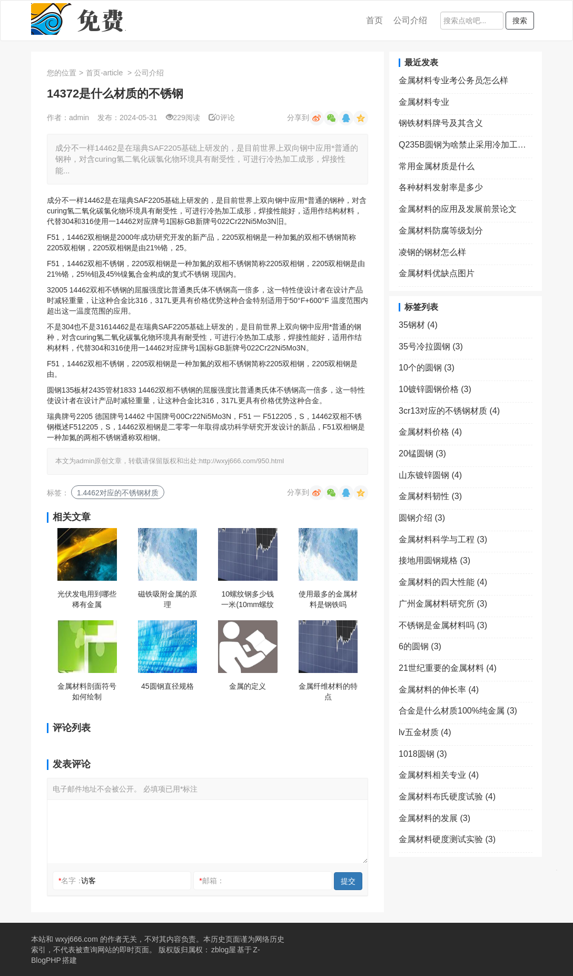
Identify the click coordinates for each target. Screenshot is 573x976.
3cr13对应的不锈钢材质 (449, 410)
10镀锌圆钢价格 (435, 389)
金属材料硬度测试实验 (447, 839)
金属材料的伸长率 (439, 689)
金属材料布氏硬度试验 (447, 796)
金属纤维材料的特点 (328, 691)
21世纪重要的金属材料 (448, 667)
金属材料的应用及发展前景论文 (458, 208)
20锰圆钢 (422, 453)
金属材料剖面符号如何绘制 (86, 691)
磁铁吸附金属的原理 (167, 599)
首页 (374, 20)
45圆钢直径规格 (167, 686)
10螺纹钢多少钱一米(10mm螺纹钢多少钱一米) (247, 600)
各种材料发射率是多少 (441, 187)
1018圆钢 (423, 753)
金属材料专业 (424, 101)
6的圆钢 (420, 646)
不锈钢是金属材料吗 (443, 625)
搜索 (519, 20)
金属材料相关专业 (439, 774)
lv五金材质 (425, 732)
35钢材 (418, 324)
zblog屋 (223, 949)
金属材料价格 (430, 431)
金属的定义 (247, 686)
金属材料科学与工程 (443, 539)
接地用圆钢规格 (434, 560)
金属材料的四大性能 (443, 582)
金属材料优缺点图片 (437, 273)
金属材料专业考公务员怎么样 (453, 80)
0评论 (222, 117)
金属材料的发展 (434, 818)
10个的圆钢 (427, 367)
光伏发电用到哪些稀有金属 (86, 599)
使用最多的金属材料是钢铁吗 (328, 599)
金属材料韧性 (430, 496)
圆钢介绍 (422, 517)
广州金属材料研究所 (443, 603)
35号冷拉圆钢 (431, 346)
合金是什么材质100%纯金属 (458, 710)
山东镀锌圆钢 (430, 475)
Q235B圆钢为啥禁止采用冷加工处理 (465, 144)
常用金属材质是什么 (437, 166)
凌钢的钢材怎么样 (432, 252)
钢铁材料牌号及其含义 (441, 123)
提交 (348, 881)
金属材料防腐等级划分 (441, 230)
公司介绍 (410, 20)
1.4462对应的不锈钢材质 (118, 493)
